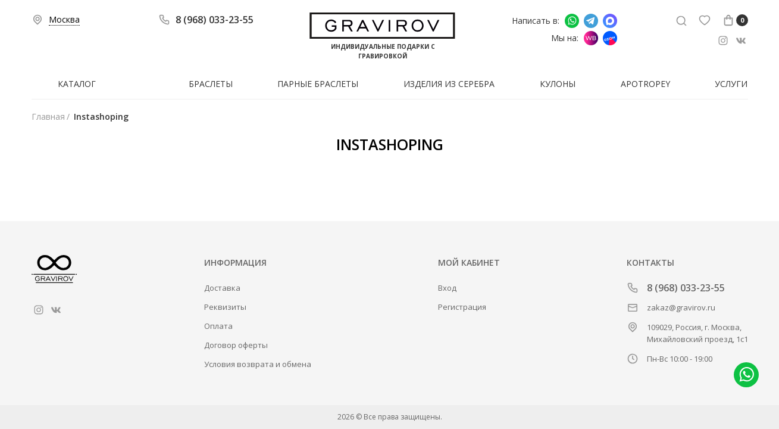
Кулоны (557, 83)
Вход (447, 287)
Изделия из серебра (449, 83)
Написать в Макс (610, 21)
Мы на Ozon (610, 38)
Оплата (218, 326)
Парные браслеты (317, 83)
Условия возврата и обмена (257, 364)
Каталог (77, 83)
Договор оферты (236, 345)
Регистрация (462, 306)
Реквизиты (225, 306)
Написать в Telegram (591, 21)
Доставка (222, 287)
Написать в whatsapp (572, 21)
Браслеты (211, 83)
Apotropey (645, 83)
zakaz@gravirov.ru (681, 307)
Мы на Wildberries (591, 38)
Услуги (731, 83)
